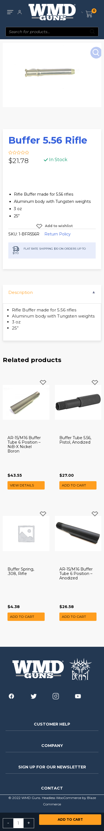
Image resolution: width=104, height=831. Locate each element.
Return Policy (57, 234)
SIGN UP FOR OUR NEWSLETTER (52, 766)
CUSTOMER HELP (52, 724)
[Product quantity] (18, 823)
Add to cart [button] (74, 485)
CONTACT (52, 788)
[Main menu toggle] (10, 12)
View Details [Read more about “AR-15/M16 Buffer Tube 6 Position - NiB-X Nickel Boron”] (22, 485)
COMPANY (52, 745)
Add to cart (70, 819)
